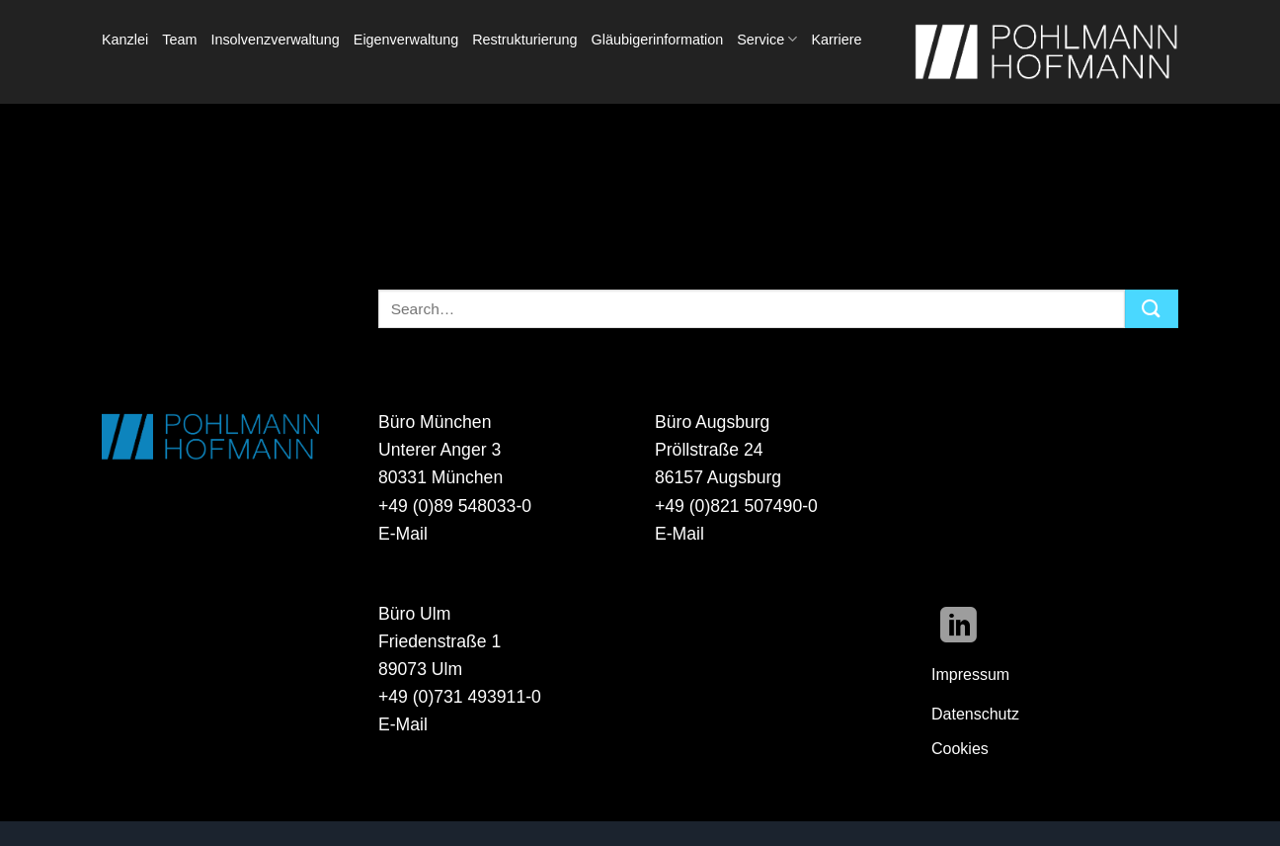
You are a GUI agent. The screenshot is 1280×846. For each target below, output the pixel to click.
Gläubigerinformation (658, 39)
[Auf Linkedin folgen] (958, 628)
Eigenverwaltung (406, 39)
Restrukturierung (524, 39)
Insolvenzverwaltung (274, 39)
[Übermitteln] (1151, 309)
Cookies (960, 748)
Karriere (836, 39)
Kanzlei (125, 39)
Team (179, 39)
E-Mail (403, 534)
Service (767, 39)
